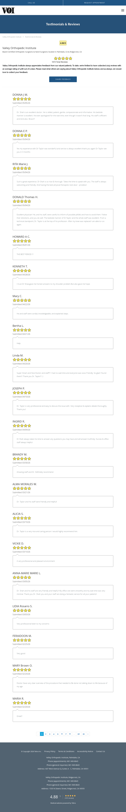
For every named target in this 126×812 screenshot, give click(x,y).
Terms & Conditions (66, 751)
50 (79, 734)
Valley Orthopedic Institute (11, 37)
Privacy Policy (49, 751)
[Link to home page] (7, 10)
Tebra (74, 803)
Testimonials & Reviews (33, 37)
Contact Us (100, 751)
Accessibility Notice (85, 751)
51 (84, 734)
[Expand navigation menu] (123, 10)
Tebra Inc (37, 751)
